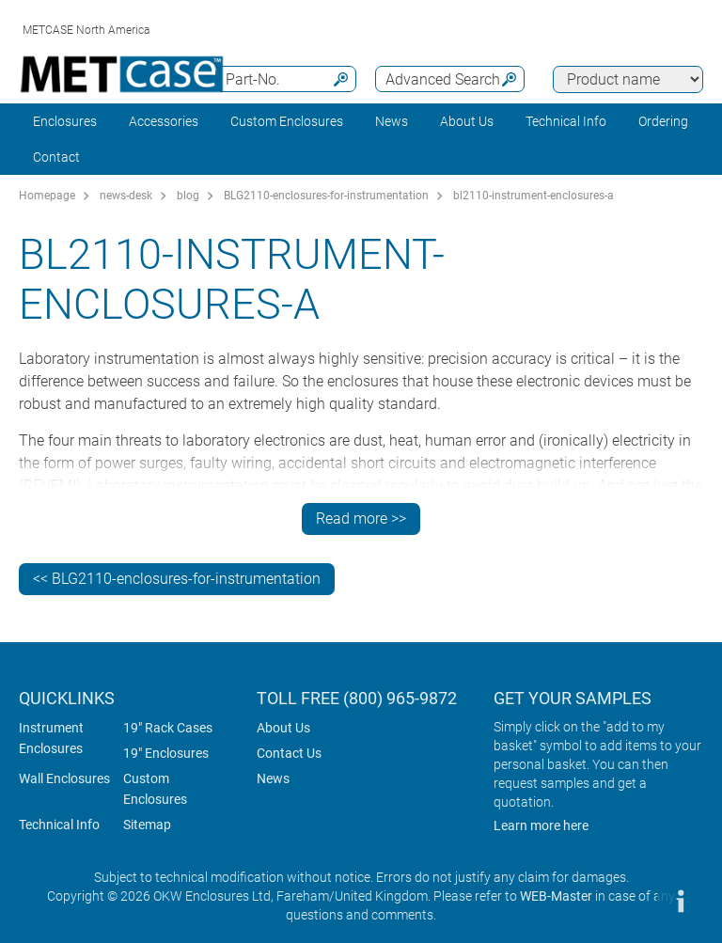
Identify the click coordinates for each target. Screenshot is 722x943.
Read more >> (361, 518)
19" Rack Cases (167, 727)
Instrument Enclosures (51, 738)
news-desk (126, 195)
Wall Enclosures (64, 778)
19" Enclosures (166, 753)
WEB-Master (556, 896)
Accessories (163, 121)
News (391, 121)
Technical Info (59, 824)
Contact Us (289, 753)
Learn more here (541, 825)
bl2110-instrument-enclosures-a (533, 195)
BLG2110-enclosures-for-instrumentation (326, 195)
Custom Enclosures (286, 121)
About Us (283, 727)
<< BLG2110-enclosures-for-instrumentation (177, 579)
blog (188, 195)
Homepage (47, 195)
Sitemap (147, 824)
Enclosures (65, 121)
